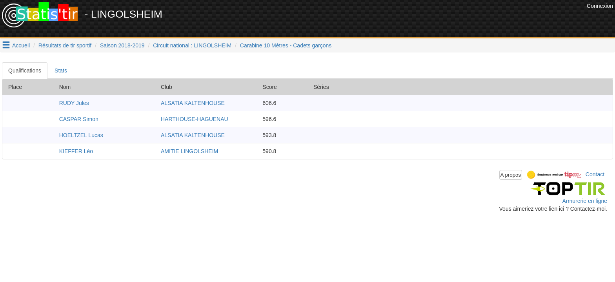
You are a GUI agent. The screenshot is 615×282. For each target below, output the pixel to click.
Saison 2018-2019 (122, 45)
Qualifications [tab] (24, 70)
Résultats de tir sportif (64, 45)
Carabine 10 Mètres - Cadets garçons (285, 45)
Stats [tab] (61, 70)
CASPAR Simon (78, 119)
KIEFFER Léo (76, 151)
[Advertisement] (442, 19)
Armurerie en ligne (584, 201)
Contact (595, 174)
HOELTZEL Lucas (81, 135)
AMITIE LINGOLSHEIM (189, 151)
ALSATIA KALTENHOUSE (193, 103)
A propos (510, 175)
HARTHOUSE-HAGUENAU (194, 119)
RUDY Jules (74, 103)
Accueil (21, 45)
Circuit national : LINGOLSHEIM (192, 45)
